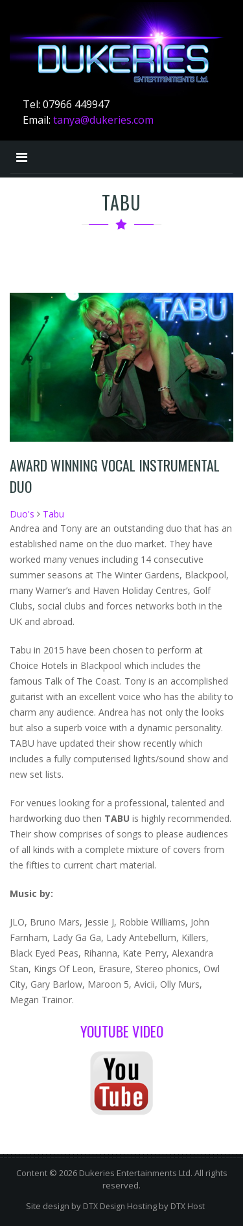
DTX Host (187, 1206)
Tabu (53, 514)
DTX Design (104, 1206)
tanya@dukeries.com (103, 120)
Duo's (22, 514)
